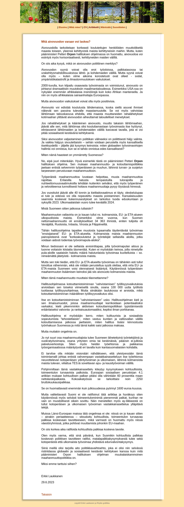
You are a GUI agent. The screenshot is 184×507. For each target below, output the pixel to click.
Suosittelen (119, 27)
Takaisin (46, 494)
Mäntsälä (106, 27)
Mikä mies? (75, 27)
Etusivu (63, 27)
